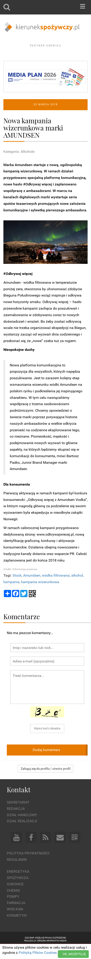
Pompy (13, 909)
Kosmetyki (17, 928)
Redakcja (16, 821)
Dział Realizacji (22, 833)
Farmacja (16, 915)
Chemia (13, 902)
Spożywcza (17, 890)
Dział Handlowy (22, 827)
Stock (17, 588)
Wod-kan (15, 921)
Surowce (15, 896)
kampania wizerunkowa (40, 594)
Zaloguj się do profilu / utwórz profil (45, 781)
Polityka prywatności (28, 865)
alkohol (77, 588)
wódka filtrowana (56, 588)
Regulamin (17, 872)
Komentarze (21, 628)
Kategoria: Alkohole (18, 164)
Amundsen (31, 588)
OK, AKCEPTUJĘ (74, 954)
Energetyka (18, 884)
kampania (11, 594)
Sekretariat (18, 815)
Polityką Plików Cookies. (38, 952)
